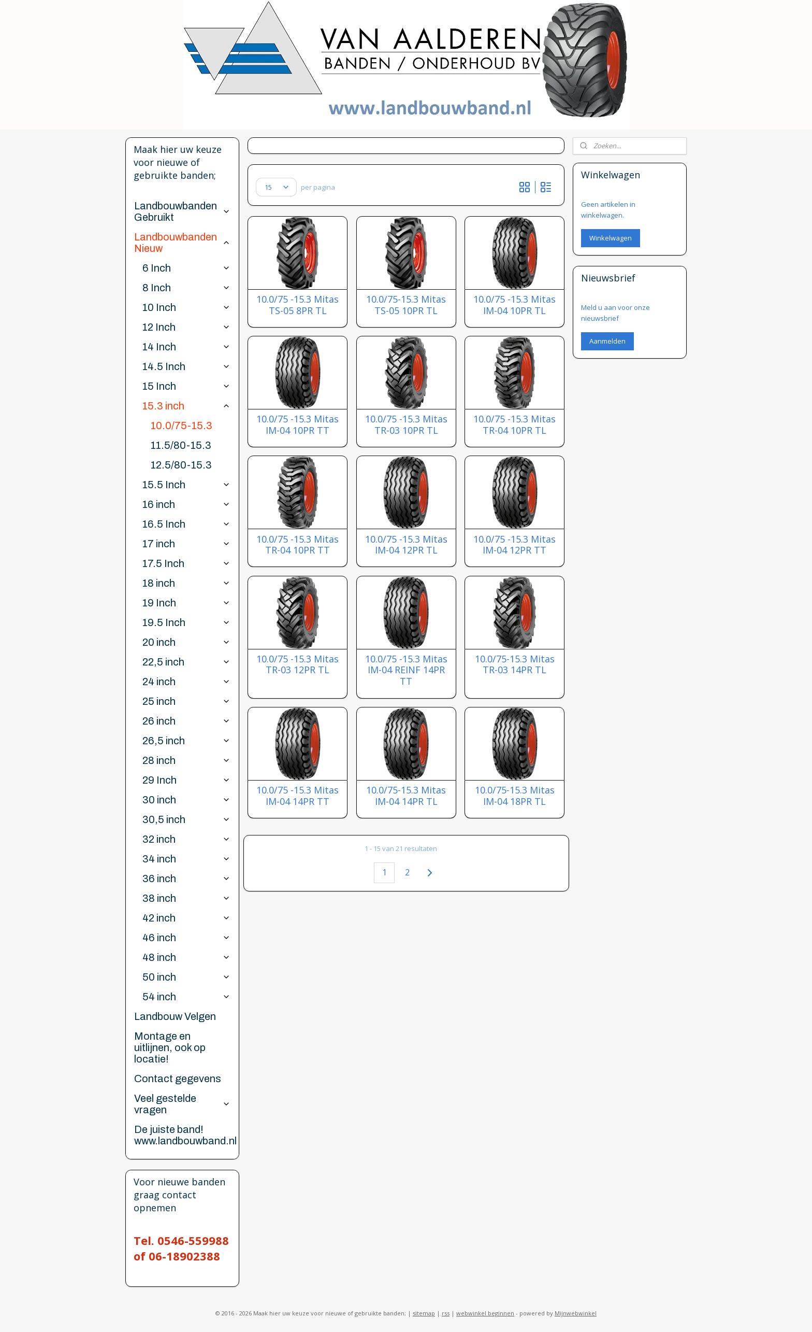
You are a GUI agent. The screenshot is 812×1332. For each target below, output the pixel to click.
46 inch (186, 937)
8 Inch (186, 287)
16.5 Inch (186, 524)
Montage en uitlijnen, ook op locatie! (170, 1047)
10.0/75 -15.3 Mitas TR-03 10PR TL (406, 425)
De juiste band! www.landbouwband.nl (185, 1135)
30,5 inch (186, 819)
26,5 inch (186, 740)
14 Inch (186, 346)
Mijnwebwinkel (576, 1313)
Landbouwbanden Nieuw (182, 242)
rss (446, 1313)
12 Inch (186, 327)
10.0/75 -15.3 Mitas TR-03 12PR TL (297, 665)
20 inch (186, 642)
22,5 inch (186, 662)
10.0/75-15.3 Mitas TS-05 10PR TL (406, 305)
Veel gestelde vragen (182, 1104)
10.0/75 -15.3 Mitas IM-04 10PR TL (514, 305)
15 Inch (186, 386)
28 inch (186, 760)
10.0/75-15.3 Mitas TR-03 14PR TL (514, 665)
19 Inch (186, 602)
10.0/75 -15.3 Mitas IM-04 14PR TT (297, 796)
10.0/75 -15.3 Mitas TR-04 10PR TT (297, 545)
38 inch (186, 898)
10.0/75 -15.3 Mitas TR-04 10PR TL (514, 425)
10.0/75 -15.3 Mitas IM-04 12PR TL (406, 545)
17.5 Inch (186, 563)
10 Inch (186, 307)
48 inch (186, 957)
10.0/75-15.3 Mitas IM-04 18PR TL (514, 796)
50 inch (186, 977)
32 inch (186, 839)
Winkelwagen (610, 238)
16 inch (186, 504)
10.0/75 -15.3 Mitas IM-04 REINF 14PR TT (406, 670)
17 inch (186, 543)
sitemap (424, 1313)
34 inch (186, 859)
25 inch (186, 701)
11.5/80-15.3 (181, 445)
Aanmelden (607, 341)
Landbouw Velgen (175, 1016)
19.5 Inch (186, 622)
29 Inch (186, 780)
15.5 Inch (186, 484)
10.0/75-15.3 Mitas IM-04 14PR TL (406, 796)
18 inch (186, 583)
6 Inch (186, 268)
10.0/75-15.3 (181, 425)
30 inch (186, 799)
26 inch (186, 721)
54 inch (186, 996)
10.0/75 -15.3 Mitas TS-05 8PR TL (297, 305)
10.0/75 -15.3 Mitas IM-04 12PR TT (514, 545)
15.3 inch (186, 406)
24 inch (186, 681)
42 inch (186, 918)
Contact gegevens (177, 1078)
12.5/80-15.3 (181, 465)
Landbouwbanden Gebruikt (182, 211)
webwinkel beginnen (485, 1313)
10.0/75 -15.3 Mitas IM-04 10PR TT (297, 425)
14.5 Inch (186, 366)
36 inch (186, 878)
